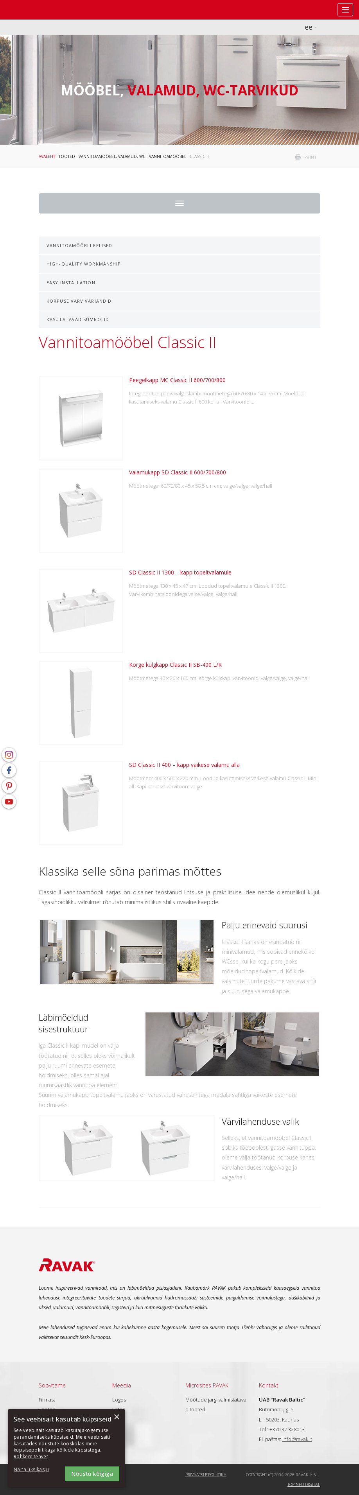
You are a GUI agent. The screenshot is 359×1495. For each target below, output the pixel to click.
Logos (119, 1399)
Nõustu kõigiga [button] (92, 1473)
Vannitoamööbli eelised (79, 245)
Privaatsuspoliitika (205, 1474)
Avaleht (47, 156)
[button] (35, 1469)
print (310, 157)
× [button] (116, 1417)
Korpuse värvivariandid (79, 301)
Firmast (47, 1399)
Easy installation (71, 282)
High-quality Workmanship (84, 264)
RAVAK (29, 10)
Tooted (67, 156)
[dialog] (66, 1448)
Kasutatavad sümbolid (78, 319)
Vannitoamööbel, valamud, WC (112, 156)
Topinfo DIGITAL (303, 1484)
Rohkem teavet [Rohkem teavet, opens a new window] (31, 1456)
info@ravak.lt (297, 1439)
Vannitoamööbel (167, 156)
